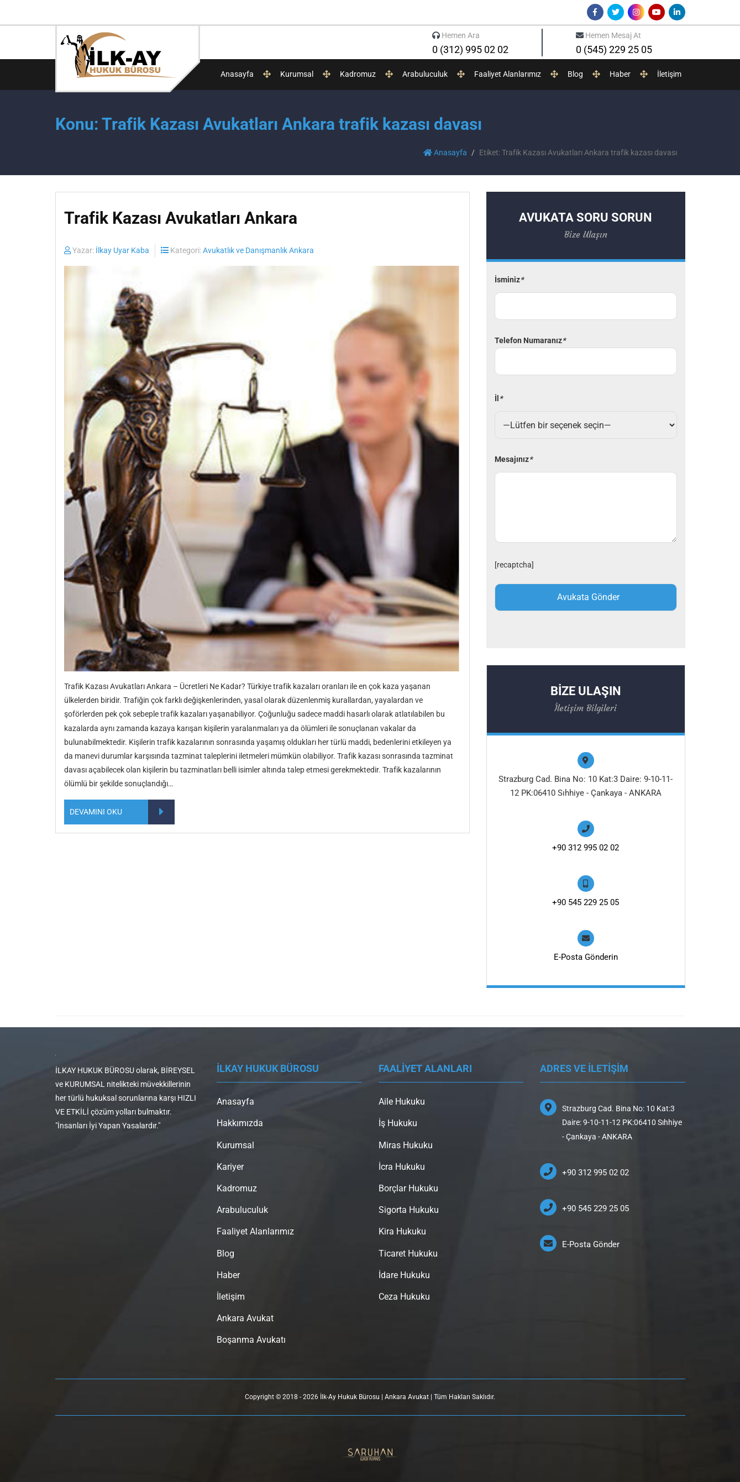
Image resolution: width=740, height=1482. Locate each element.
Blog (575, 74)
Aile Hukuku (402, 1101)
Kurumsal (296, 74)
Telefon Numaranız (586, 351)
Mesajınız (513, 459)
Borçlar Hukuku (408, 1188)
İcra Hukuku (402, 1167)
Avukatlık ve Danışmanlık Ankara (258, 250)
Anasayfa (237, 74)
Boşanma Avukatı (251, 1339)
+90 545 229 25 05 (585, 902)
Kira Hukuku (402, 1231)
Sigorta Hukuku (409, 1210)
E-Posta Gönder (591, 1244)
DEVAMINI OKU (122, 812)
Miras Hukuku (406, 1145)
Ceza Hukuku (404, 1296)
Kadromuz (358, 74)
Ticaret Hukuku (408, 1253)
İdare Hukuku (404, 1275)
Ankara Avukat (245, 1318)
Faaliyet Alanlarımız (507, 74)
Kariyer (230, 1167)
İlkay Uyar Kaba (122, 250)
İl (498, 398)
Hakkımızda (240, 1123)
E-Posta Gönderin (586, 957)
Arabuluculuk (425, 74)
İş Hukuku (398, 1123)
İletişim (669, 74)
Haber (620, 74)
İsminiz (509, 279)
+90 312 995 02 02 (585, 848)
